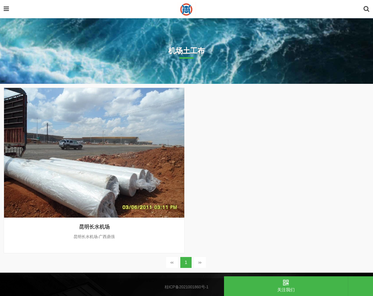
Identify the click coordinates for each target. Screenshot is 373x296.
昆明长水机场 (94, 227)
